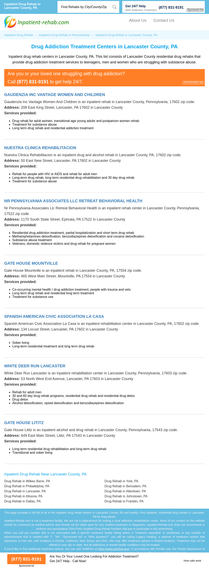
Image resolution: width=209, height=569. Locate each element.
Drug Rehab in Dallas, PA (22, 501)
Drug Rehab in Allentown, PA (125, 491)
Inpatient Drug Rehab (18, 35)
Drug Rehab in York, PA (121, 481)
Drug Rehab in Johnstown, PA (125, 496)
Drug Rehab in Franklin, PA (124, 501)
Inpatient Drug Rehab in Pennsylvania (64, 35)
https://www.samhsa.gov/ (113, 548)
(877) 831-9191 (171, 7)
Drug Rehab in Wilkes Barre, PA (27, 481)
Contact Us (163, 20)
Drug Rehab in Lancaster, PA (25, 491)
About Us (137, 20)
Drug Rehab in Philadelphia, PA (26, 486)
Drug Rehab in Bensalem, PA (125, 486)
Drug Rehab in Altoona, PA (23, 496)
